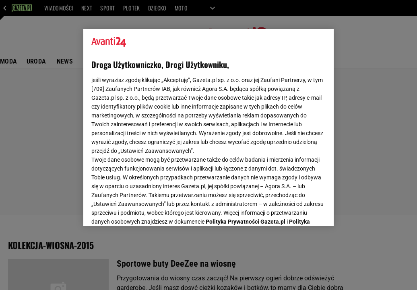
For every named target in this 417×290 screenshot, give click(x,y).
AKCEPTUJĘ (298, 210)
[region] (208, 127)
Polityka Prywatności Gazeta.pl (245, 119)
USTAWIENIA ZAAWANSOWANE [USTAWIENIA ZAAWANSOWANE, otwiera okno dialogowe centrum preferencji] (144, 210)
